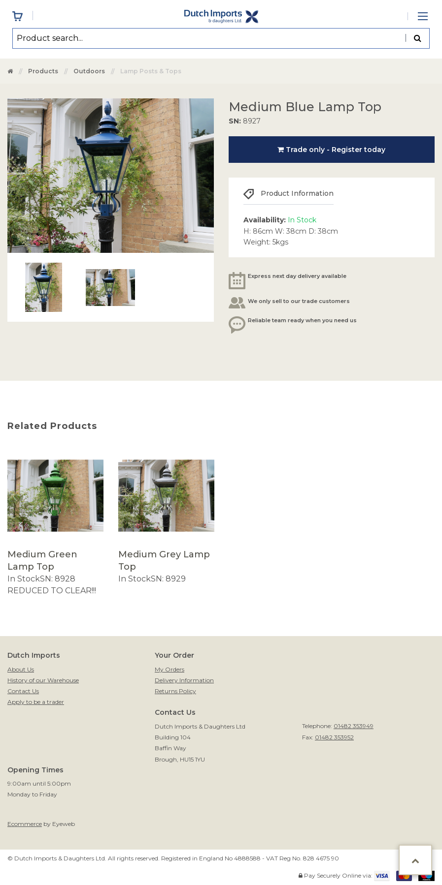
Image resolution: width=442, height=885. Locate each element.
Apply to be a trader (35, 701)
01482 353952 (334, 737)
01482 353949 (354, 726)
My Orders (169, 669)
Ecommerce (24, 823)
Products (43, 71)
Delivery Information (184, 680)
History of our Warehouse (43, 680)
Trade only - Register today (331, 149)
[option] (55, 522)
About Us (20, 669)
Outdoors (89, 71)
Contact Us (23, 691)
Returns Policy (175, 691)
